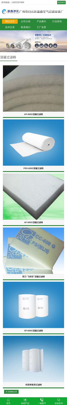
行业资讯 (57, 21)
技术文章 (10, 27)
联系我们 (25, 27)
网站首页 (10, 21)
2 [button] (35, 50)
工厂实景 (41, 27)
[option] (33, 41)
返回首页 (61, 2)
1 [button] (32, 50)
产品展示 (41, 21)
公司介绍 (25, 21)
